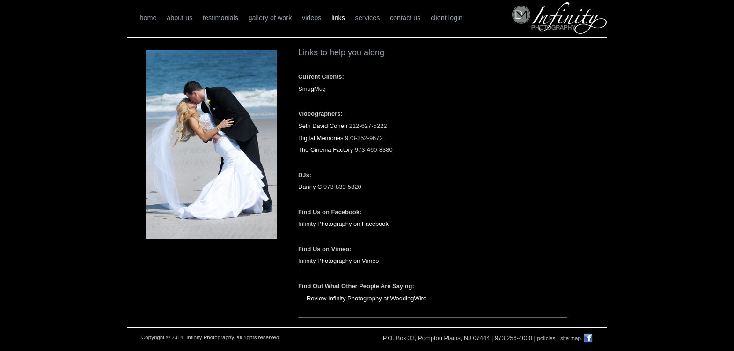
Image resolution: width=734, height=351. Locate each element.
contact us (405, 18)
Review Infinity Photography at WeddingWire (366, 298)
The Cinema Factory (325, 149)
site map (570, 338)
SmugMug (312, 88)
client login (446, 18)
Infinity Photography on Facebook (343, 223)
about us (179, 18)
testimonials (220, 18)
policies (546, 338)
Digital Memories (320, 138)
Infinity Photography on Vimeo (338, 260)
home (148, 18)
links (338, 18)
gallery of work (270, 18)
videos (312, 18)
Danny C (310, 186)
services (367, 18)
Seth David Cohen (322, 125)
